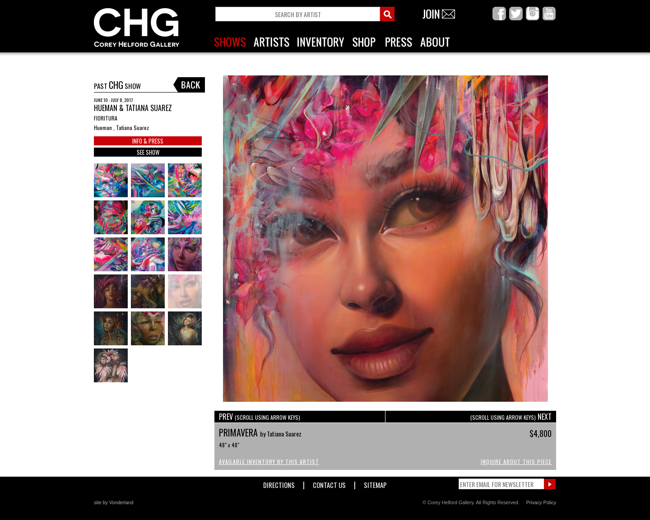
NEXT (511, 416)
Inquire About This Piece (516, 461)
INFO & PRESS (147, 140)
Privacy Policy (541, 502)
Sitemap (375, 483)
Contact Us (329, 483)
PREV (259, 416)
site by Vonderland (114, 502)
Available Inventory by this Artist (269, 461)
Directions (279, 483)
